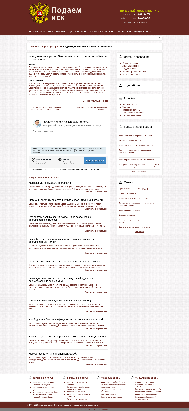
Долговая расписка (127, 215)
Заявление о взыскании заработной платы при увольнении (111, 389)
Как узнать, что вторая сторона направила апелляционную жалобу (45, 108)
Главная (34, 46)
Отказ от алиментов (127, 193)
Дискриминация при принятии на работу (136, 135)
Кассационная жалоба (132, 115)
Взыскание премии (108, 394)
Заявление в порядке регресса (148, 392)
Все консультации (139, 172)
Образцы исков (56, 32)
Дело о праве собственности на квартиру (136, 160)
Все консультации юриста (95, 101)
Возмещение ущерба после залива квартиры (78, 388)
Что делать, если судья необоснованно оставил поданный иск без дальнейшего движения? (139, 166)
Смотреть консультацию (96, 192)
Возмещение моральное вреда (148, 389)
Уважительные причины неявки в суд (134, 227)
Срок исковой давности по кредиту (133, 188)
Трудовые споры (129, 69)
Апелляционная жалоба (133, 113)
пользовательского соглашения (84, 169)
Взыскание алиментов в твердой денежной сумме (43, 396)
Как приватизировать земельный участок (136, 145)
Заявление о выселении (77, 399)
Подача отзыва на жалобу (130, 140)
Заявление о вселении (76, 392)
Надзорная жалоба (131, 110)
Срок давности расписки (129, 210)
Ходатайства (132, 85)
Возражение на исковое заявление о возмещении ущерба (145, 384)
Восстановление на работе (113, 397)
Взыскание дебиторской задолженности (145, 398)
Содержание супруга (41, 385)
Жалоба (126, 107)
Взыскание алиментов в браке (46, 392)
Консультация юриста (139, 32)
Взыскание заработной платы (114, 385)
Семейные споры (130, 63)
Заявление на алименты (43, 382)
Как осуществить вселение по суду (133, 198)
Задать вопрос (95, 160)
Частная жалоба (129, 104)
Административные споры (134, 71)
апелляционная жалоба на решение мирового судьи (83, 67)
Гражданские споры (131, 74)
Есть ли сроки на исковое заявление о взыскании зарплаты (135, 151)
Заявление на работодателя (113, 382)
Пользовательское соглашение (94, 409)
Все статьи (139, 232)
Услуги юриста (37, 32)
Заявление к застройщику (146, 394)
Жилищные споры (130, 66)
